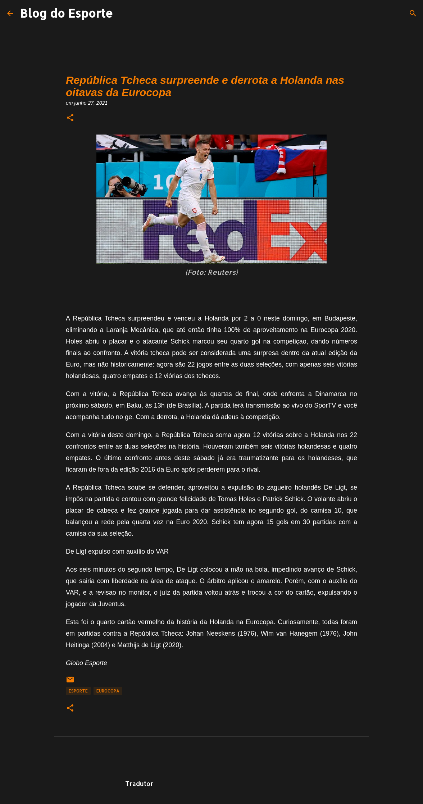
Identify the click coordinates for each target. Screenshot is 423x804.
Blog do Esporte (66, 13)
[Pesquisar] (413, 13)
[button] (70, 118)
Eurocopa (107, 691)
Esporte (78, 691)
